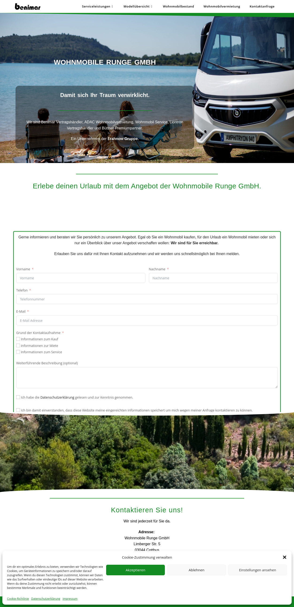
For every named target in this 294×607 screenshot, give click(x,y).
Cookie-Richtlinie (18, 599)
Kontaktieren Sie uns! (147, 510)
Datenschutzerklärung (45, 599)
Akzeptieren (135, 570)
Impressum (70, 599)
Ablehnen (197, 570)
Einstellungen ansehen (257, 570)
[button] (284, 557)
